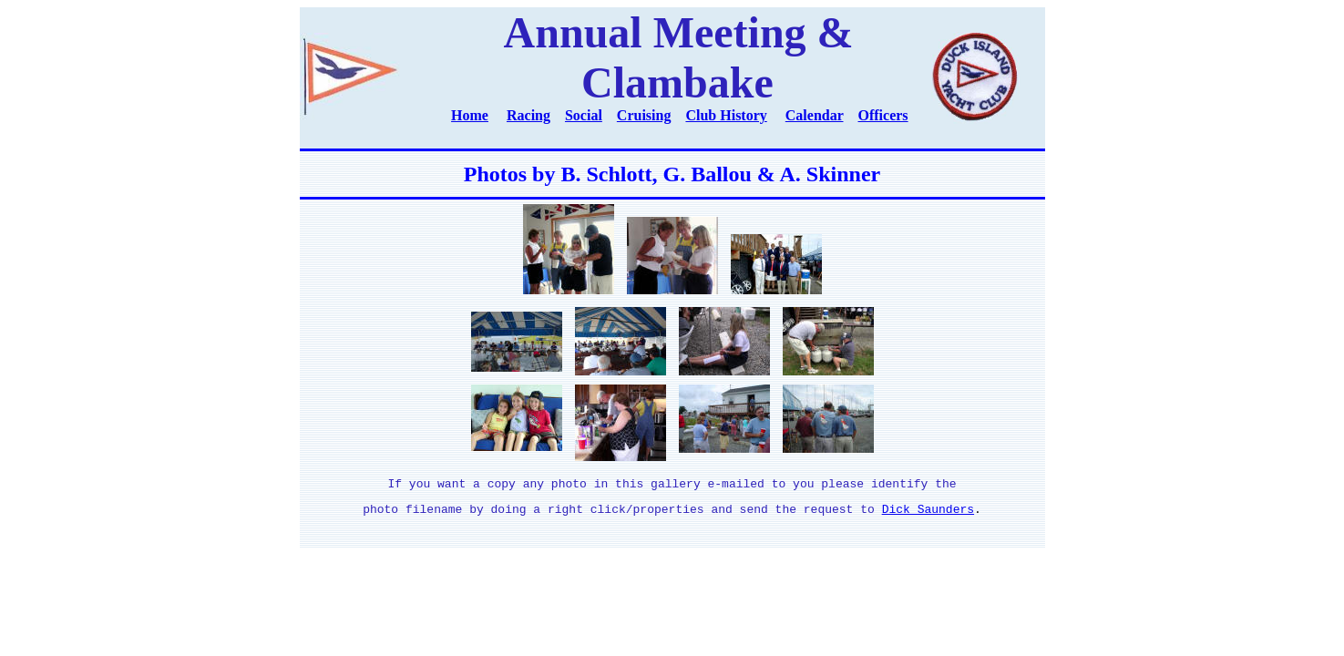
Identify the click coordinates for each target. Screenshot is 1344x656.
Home (469, 115)
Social (583, 115)
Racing (528, 115)
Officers (883, 115)
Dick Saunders (928, 514)
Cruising (644, 115)
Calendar (814, 115)
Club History (725, 115)
